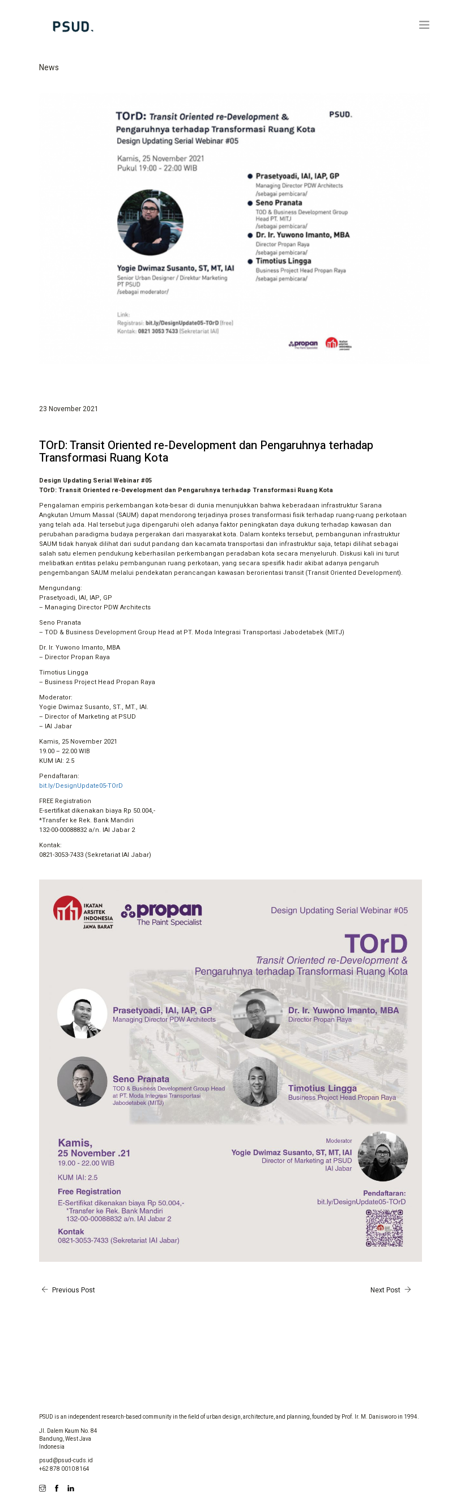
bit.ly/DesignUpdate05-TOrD (81, 786)
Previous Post (67, 1290)
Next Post (391, 1290)
